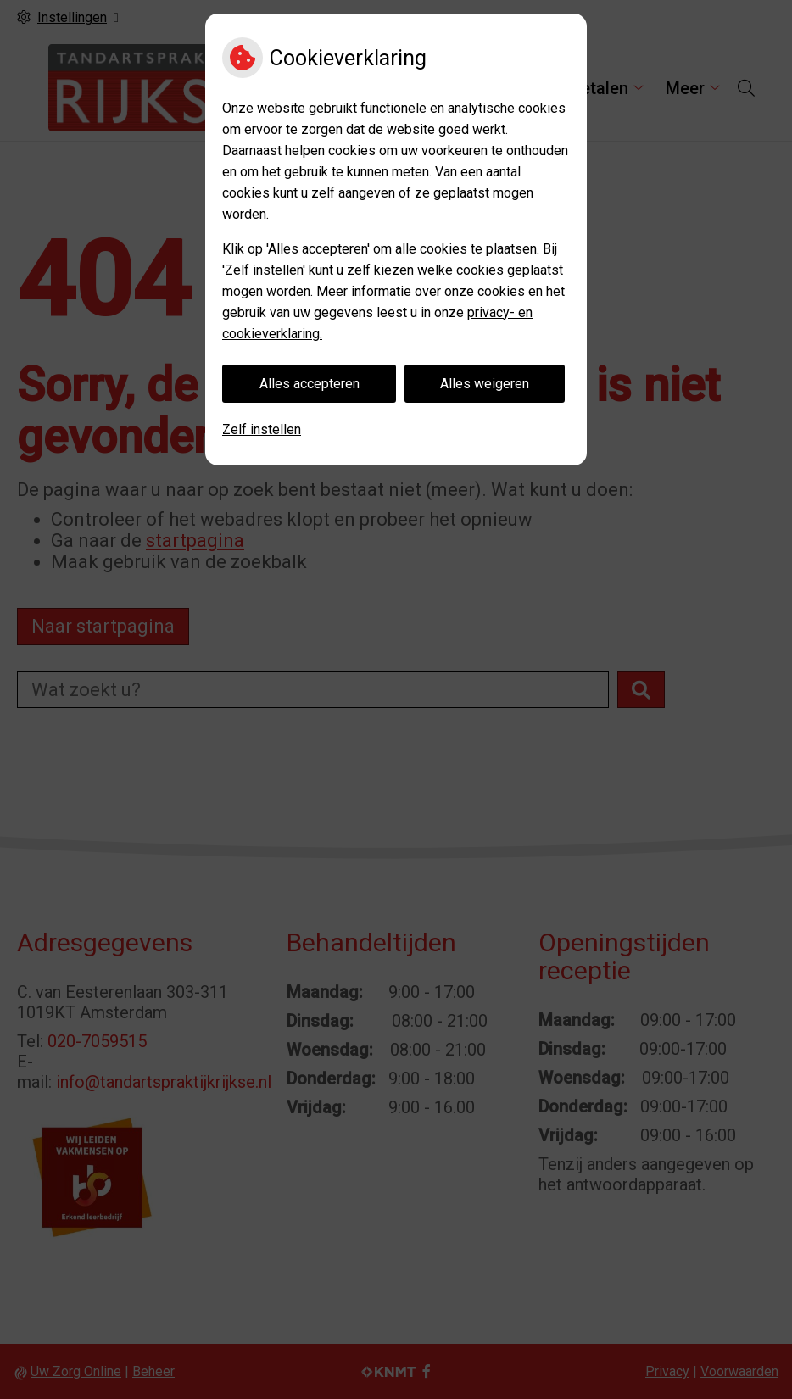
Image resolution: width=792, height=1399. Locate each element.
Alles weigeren (484, 384)
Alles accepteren (309, 384)
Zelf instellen (261, 429)
